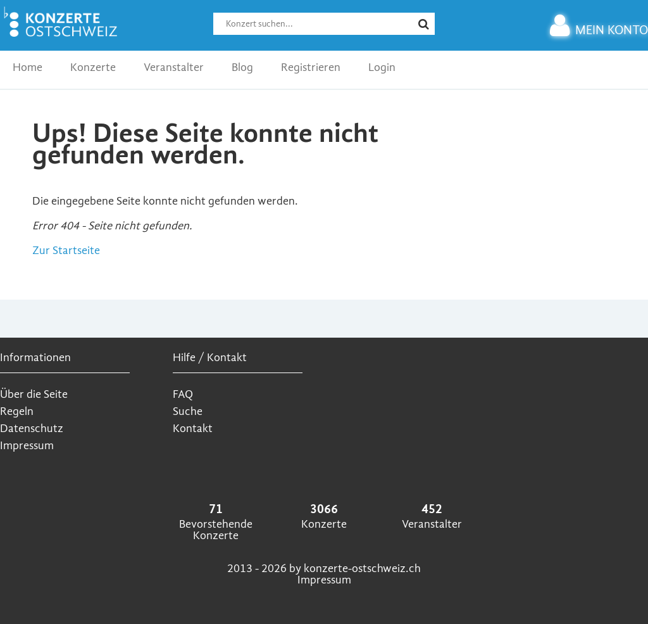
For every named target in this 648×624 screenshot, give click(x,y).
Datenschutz (31, 428)
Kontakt (193, 428)
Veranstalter (174, 67)
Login (382, 67)
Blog (242, 67)
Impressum (27, 445)
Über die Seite (34, 394)
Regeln (17, 411)
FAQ (183, 394)
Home (27, 67)
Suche (187, 411)
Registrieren (310, 67)
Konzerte (93, 67)
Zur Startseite (66, 250)
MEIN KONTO (599, 30)
